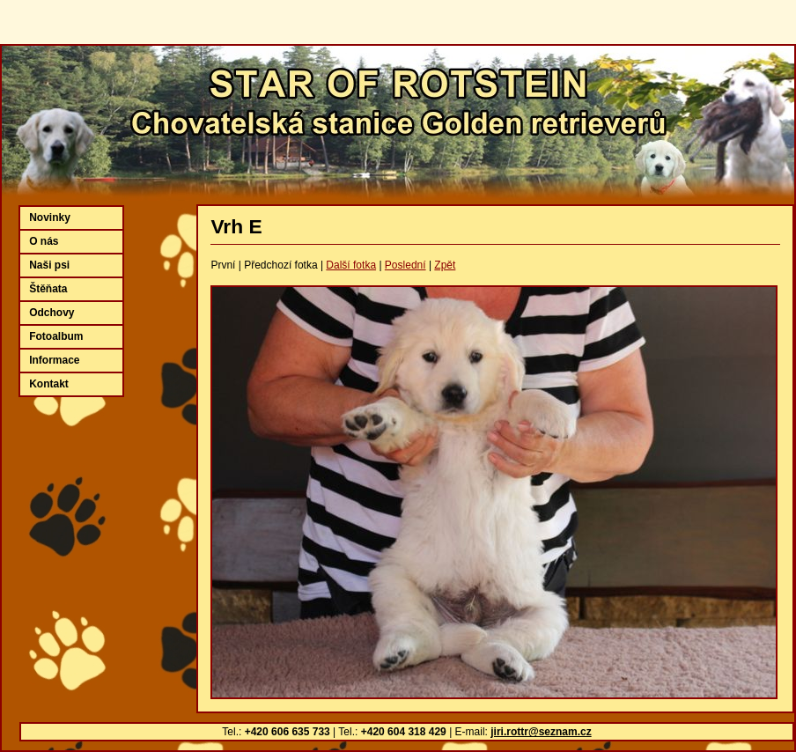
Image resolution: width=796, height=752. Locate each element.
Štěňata (48, 289)
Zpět (444, 265)
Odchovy (51, 312)
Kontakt (49, 384)
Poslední (405, 265)
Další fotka (351, 265)
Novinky (49, 217)
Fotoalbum (56, 336)
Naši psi (49, 265)
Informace (54, 360)
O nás (43, 241)
